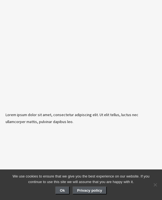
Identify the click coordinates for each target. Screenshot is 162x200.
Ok (62, 190)
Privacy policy (89, 190)
